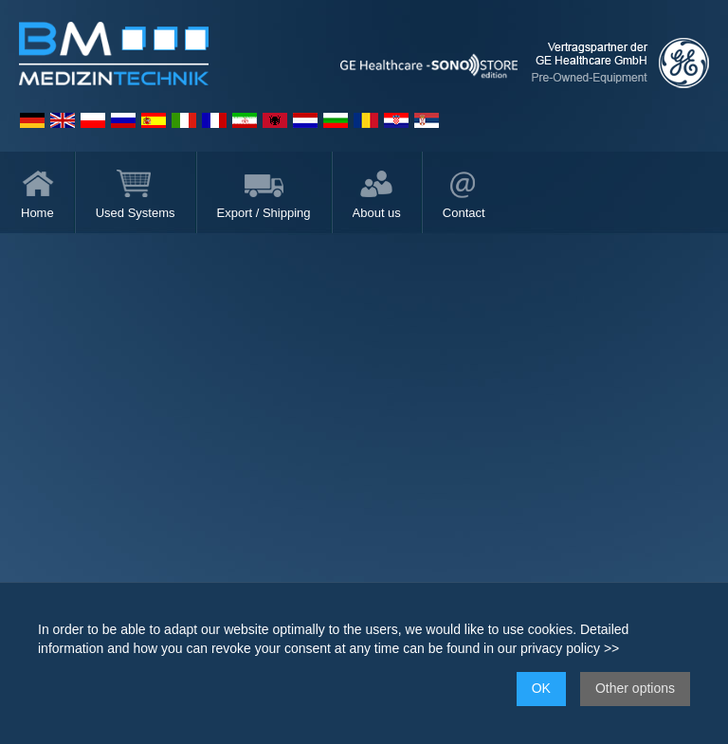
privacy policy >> (569, 648)
